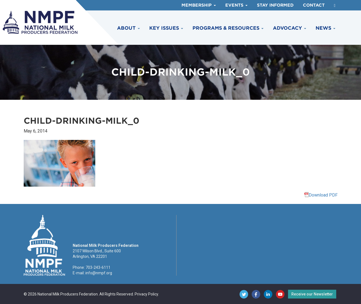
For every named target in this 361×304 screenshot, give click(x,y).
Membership (198, 5)
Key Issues (166, 28)
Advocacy (289, 28)
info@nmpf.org (98, 273)
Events (236, 5)
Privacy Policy (146, 294)
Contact (314, 5)
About (128, 28)
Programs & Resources (228, 28)
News (325, 28)
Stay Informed (275, 5)
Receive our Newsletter (312, 294)
